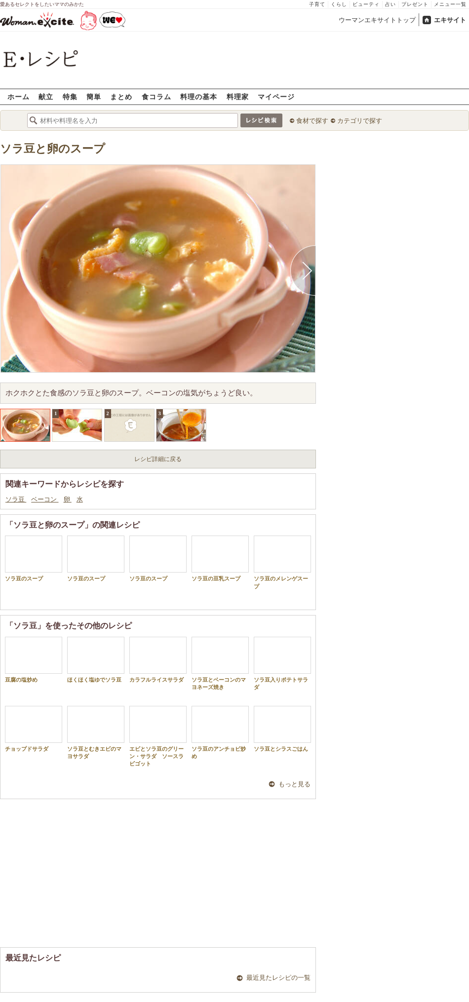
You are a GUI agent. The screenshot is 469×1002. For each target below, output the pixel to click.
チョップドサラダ (33, 729)
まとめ (121, 96)
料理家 (238, 96)
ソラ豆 (15, 499)
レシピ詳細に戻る (158, 459)
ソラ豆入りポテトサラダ (282, 663)
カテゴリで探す (359, 120)
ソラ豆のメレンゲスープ (282, 562)
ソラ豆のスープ (33, 558)
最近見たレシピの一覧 (278, 977)
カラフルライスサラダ (158, 660)
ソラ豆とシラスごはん (282, 729)
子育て (317, 4)
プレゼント (415, 4)
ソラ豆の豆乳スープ (220, 558)
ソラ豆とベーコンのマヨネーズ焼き (220, 663)
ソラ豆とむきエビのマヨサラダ (95, 732)
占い (390, 4)
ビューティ (366, 4)
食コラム (156, 96)
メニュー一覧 (450, 4)
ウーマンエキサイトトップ (377, 20)
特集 (70, 96)
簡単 (93, 96)
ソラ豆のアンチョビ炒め (220, 732)
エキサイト (450, 20)
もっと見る (294, 784)
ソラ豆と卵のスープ (52, 149)
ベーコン (44, 499)
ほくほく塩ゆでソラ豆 (95, 660)
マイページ (276, 96)
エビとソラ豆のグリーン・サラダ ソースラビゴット (158, 736)
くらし (339, 4)
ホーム (18, 96)
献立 (46, 96)
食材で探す (312, 120)
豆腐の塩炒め (33, 660)
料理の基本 (198, 96)
